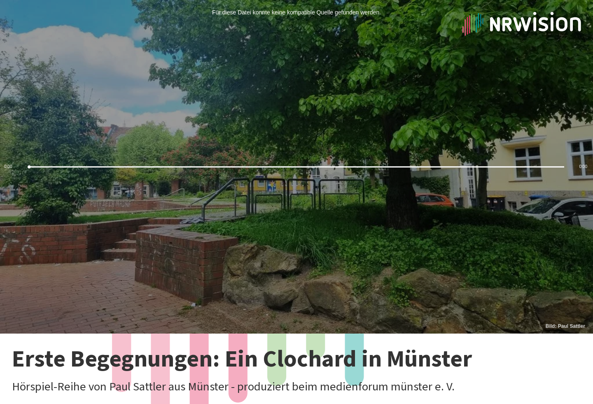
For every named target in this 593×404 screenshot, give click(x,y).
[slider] (296, 167)
